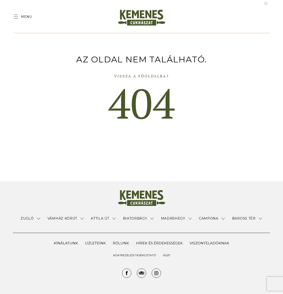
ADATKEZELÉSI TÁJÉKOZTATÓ (134, 255)
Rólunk (121, 243)
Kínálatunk (66, 243)
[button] (31, 218)
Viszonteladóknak (209, 243)
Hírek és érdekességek (159, 243)
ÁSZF (166, 255)
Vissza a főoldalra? (141, 76)
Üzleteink (95, 243)
